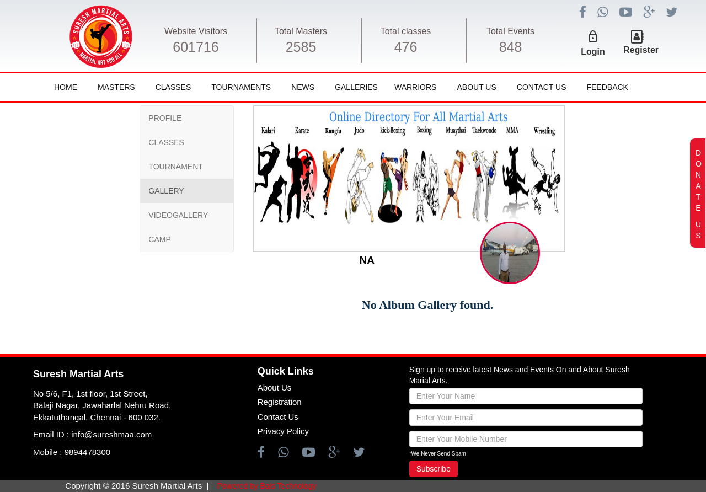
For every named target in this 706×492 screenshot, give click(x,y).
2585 (301, 47)
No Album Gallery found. (427, 305)
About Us (476, 87)
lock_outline (593, 36)
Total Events (510, 31)
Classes (173, 87)
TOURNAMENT (175, 166)
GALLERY (166, 190)
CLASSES (166, 142)
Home (65, 87)
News (302, 87)
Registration (280, 402)
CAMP (159, 239)
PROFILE (164, 118)
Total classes (406, 31)
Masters (116, 87)
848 (510, 47)
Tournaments (241, 87)
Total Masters (301, 31)
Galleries (356, 87)
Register (641, 50)
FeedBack (607, 87)
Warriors (415, 87)
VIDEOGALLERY (178, 215)
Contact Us (541, 87)
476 (406, 47)
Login (593, 51)
